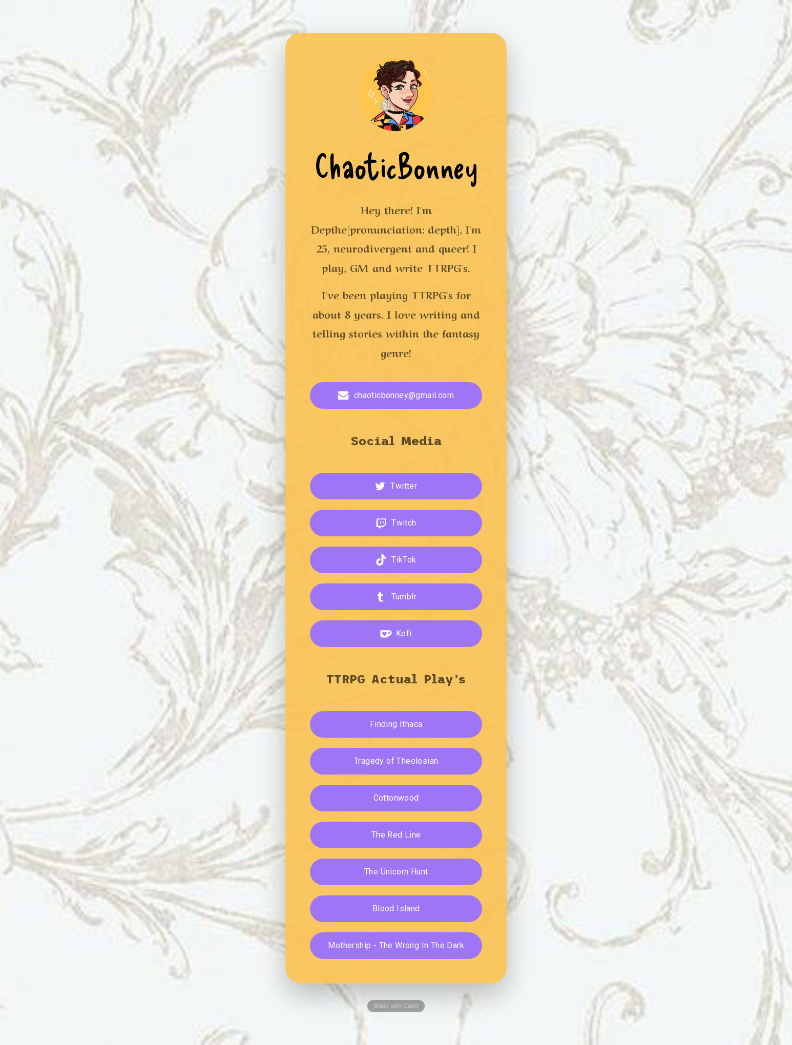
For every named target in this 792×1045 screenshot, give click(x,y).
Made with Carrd (396, 1006)
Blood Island (396, 908)
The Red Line (396, 835)
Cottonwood (396, 798)
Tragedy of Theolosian (396, 761)
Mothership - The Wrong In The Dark (396, 945)
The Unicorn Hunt (396, 871)
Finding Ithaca (396, 724)
